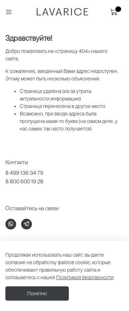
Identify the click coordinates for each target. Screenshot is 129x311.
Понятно (37, 293)
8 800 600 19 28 (24, 181)
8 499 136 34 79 (24, 172)
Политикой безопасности (85, 277)
